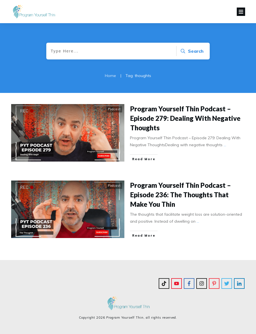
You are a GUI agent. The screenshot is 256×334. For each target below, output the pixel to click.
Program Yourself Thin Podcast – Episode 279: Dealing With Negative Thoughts (185, 118)
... (225, 144)
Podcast (114, 109)
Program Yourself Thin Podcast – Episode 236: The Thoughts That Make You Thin (180, 194)
